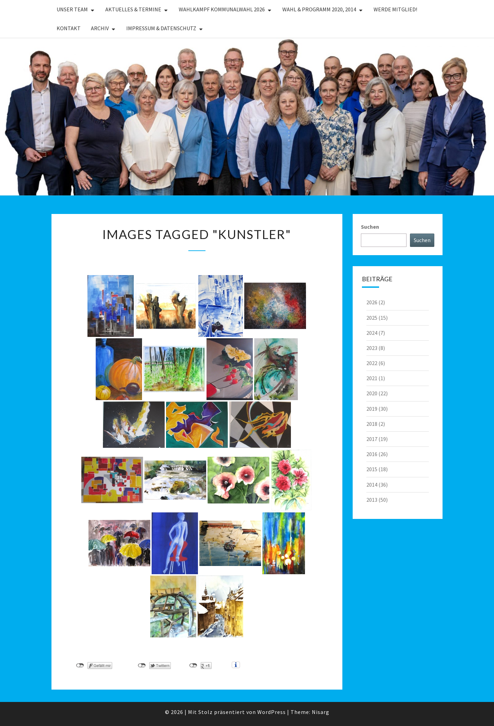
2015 (371, 469)
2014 (371, 484)
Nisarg (320, 711)
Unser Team (72, 9)
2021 (371, 378)
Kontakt (69, 28)
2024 (371, 332)
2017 (371, 438)
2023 (371, 347)
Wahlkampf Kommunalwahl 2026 (222, 9)
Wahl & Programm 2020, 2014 (319, 9)
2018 (371, 423)
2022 (371, 363)
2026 (371, 302)
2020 (371, 393)
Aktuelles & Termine (133, 9)
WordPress (271, 711)
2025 (371, 317)
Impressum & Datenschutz (161, 28)
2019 (371, 408)
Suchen (370, 226)
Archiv (100, 28)
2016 (371, 454)
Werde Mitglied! (395, 9)
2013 (371, 499)
